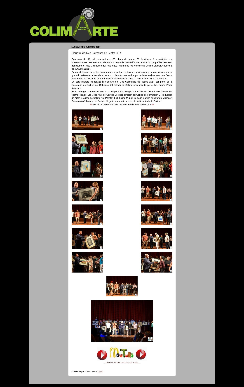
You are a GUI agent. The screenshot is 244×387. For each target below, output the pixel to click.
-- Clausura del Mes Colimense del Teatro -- (122, 363)
